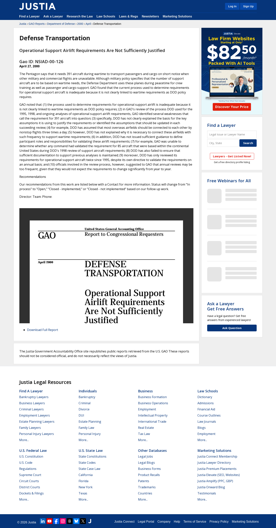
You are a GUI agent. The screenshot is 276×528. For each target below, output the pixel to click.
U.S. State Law (91, 450)
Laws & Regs (128, 16)
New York (86, 487)
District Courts (29, 487)
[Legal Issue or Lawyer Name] (232, 134)
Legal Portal (146, 521)
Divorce (84, 409)
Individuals (88, 391)
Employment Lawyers (34, 415)
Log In (232, 6)
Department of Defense (61, 23)
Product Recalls (149, 475)
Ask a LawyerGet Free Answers (225, 306)
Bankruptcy (87, 397)
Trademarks (147, 487)
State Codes (87, 462)
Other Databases (152, 450)
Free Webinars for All (229, 180)
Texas (83, 493)
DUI (81, 415)
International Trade (152, 421)
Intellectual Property (153, 415)
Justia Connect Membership (217, 456)
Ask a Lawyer (53, 16)
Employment (147, 409)
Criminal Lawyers (31, 409)
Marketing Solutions (177, 16)
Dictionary (204, 397)
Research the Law (80, 16)
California (86, 475)
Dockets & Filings (31, 493)
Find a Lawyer (29, 16)
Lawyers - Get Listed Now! (232, 156)
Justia (22, 23)
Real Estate (146, 428)
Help (177, 521)
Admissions (205, 403)
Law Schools (105, 16)
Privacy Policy (219, 521)
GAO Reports (37, 23)
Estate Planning (90, 421)
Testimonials (206, 493)
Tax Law (144, 434)
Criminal (84, 403)
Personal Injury (90, 434)
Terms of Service (194, 521)
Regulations (27, 469)
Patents (143, 481)
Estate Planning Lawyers (36, 421)
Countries (145, 493)
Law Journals (206, 421)
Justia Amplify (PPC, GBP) (215, 481)
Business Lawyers (32, 403)
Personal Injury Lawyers (36, 434)
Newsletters (150, 16)
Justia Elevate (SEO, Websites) (218, 475)
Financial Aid (206, 409)
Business (145, 391)
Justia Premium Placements (217, 469)
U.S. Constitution (31, 456)
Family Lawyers (30, 428)
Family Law (86, 428)
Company (163, 521)
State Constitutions (92, 456)
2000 (80, 23)
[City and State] (223, 143)
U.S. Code (25, 462)
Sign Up (248, 6)
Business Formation (152, 397)
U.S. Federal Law (33, 450)
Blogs (201, 428)
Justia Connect (124, 521)
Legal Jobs (145, 456)
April (88, 23)
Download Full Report (42, 330)
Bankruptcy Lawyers (33, 397)
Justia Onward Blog (211, 487)
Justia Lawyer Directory (214, 462)
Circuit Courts (29, 481)
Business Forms (149, 469)
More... (24, 440)
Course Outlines (209, 415)
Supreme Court (30, 475)
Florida (83, 481)
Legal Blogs (146, 462)
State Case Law (89, 469)
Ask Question (232, 328)
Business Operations (153, 403)
